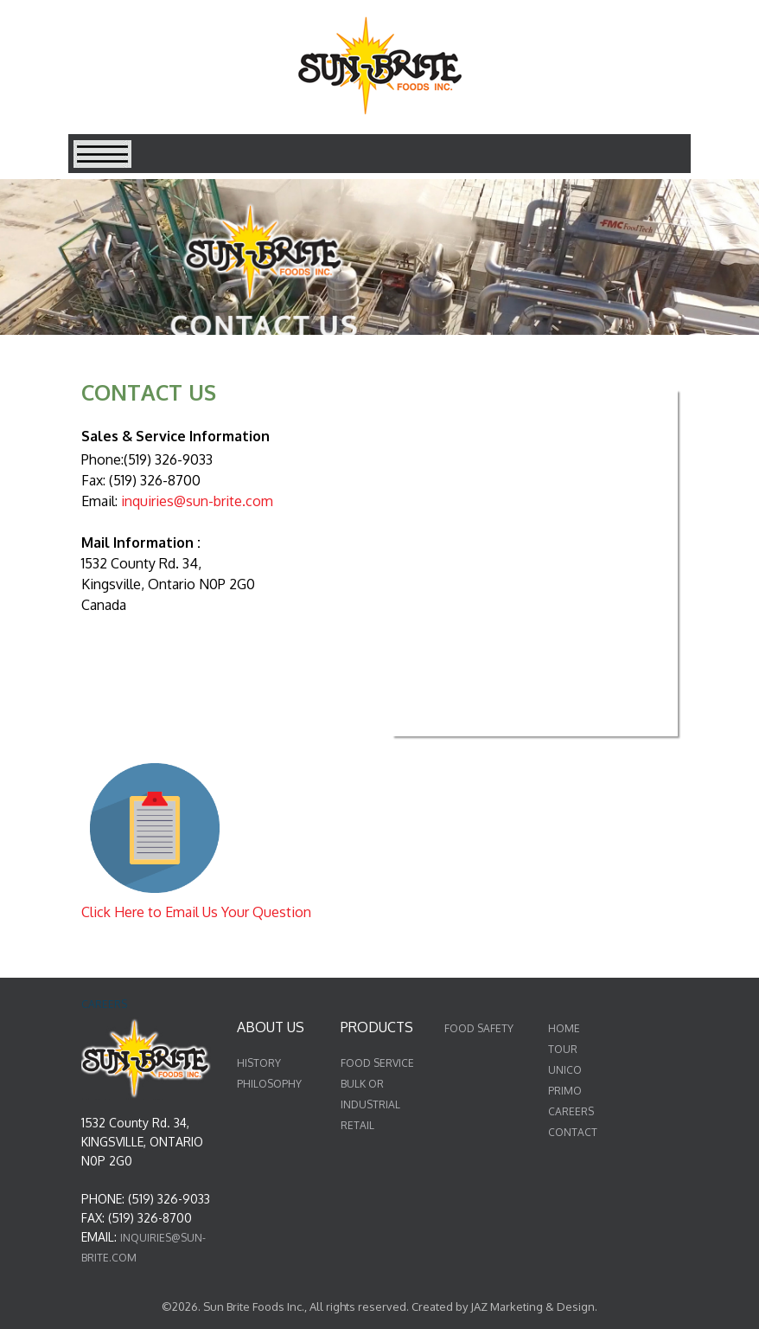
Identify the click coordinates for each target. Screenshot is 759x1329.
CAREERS (571, 1111)
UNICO (565, 1069)
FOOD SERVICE (377, 1062)
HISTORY (259, 1062)
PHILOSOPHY (269, 1083)
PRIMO (565, 1090)
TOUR (562, 1049)
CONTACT (572, 1132)
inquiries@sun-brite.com (197, 501)
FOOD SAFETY (478, 1028)
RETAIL (357, 1125)
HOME (564, 1028)
